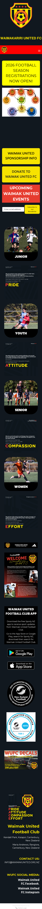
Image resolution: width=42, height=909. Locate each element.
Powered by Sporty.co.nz (21, 906)
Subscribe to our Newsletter (32, 209)
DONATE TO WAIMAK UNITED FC (21, 174)
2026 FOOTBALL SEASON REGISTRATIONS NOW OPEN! (21, 73)
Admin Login (21, 908)
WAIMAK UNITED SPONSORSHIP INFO (21, 156)
